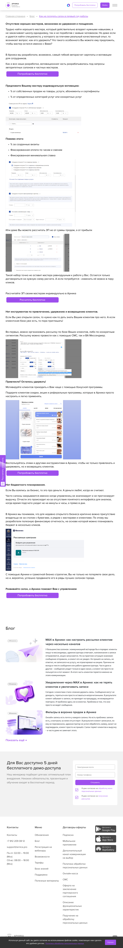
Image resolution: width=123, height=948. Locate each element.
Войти (105, 5)
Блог (32, 16)
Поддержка (41, 874)
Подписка (68, 835)
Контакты (12, 835)
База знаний (41, 868)
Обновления (42, 835)
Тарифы (39, 862)
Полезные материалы (47, 880)
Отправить (95, 782)
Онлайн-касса (70, 873)
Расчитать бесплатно (32, 300)
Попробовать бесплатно (84, 5)
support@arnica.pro (17, 847)
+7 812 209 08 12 (16, 841)
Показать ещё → (16, 740)
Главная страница (15, 16)
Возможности (42, 856)
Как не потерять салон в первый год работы (63, 16)
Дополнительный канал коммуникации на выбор (74, 854)
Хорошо (110, 942)
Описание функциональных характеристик (72, 906)
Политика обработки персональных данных (64, 943)
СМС (65, 879)
